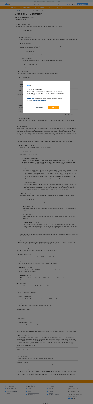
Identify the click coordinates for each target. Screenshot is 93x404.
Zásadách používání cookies (39, 100)
